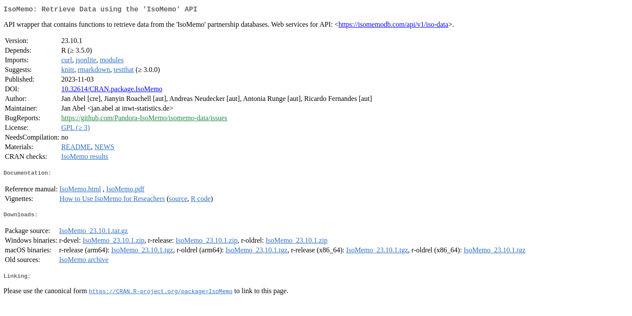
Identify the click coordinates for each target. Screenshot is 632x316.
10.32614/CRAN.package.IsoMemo (111, 90)
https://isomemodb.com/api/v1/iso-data (393, 26)
